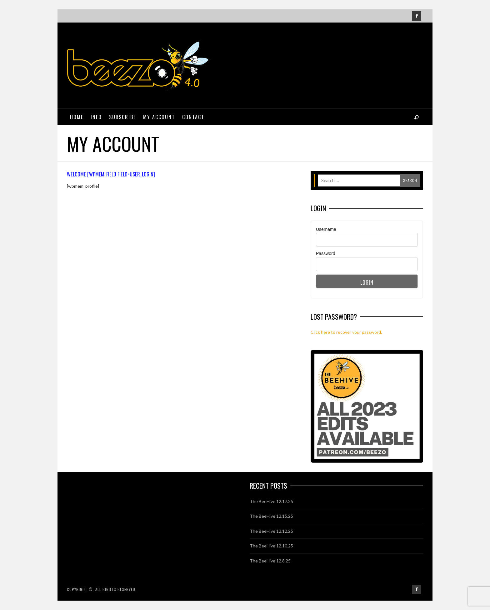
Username (326, 229)
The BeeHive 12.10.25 (271, 545)
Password (325, 253)
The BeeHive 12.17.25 (271, 501)
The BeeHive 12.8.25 (270, 560)
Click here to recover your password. (346, 332)
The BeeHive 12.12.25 (271, 531)
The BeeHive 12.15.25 (271, 516)
